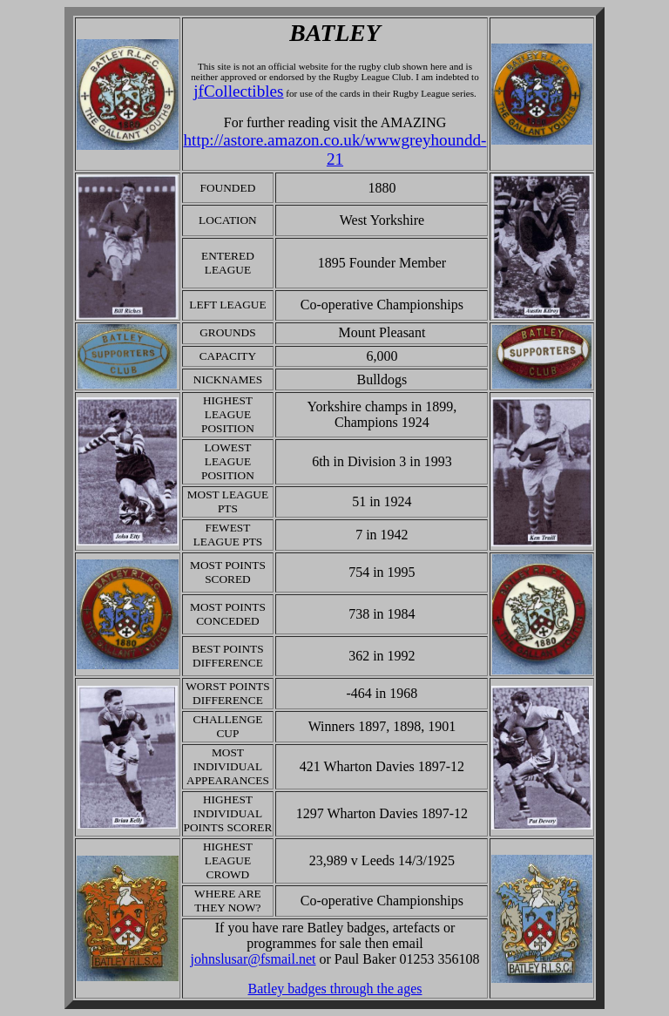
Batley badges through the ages (335, 988)
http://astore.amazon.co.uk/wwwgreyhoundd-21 (335, 149)
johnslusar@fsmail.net (252, 959)
